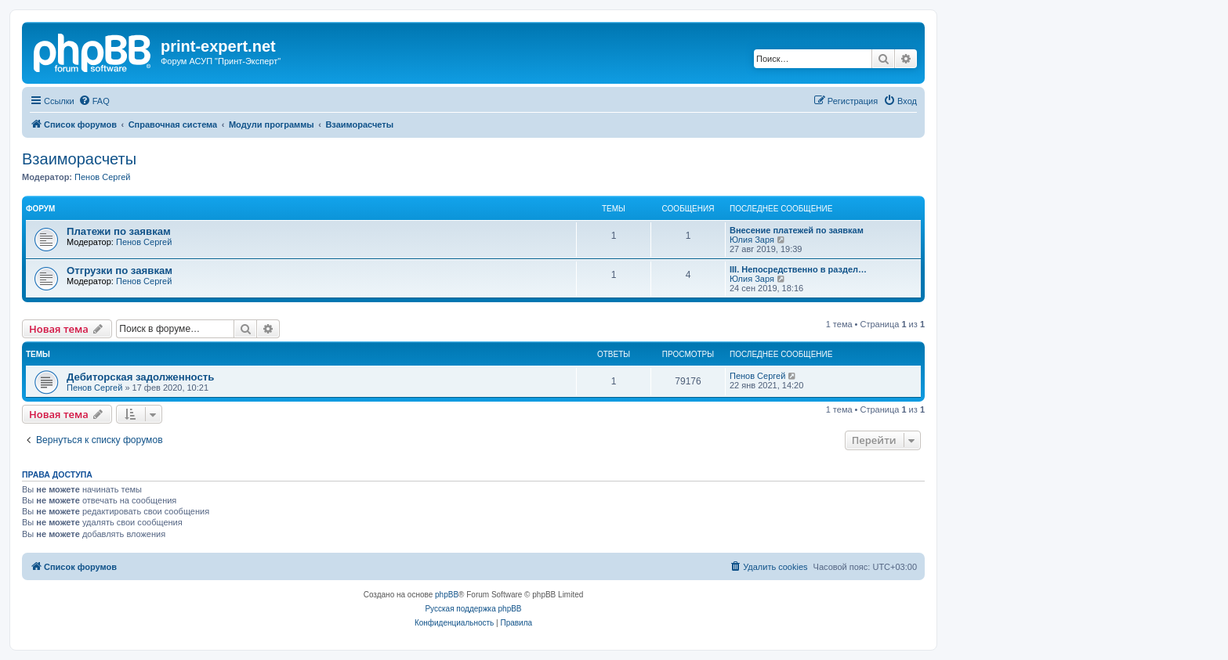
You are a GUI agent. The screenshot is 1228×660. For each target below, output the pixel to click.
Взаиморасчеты (79, 159)
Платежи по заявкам (119, 231)
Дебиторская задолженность (140, 377)
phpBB (446, 594)
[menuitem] (94, 101)
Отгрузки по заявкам (119, 270)
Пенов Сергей (102, 177)
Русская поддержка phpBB (473, 608)
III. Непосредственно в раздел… (798, 269)
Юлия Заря (752, 239)
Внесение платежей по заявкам (797, 230)
